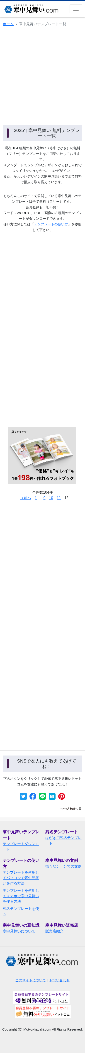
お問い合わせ (59, 980)
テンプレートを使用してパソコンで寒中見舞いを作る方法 (21, 877)
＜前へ (25, 498)
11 (59, 498)
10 (51, 498)
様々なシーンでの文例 (63, 866)
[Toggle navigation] (76, 8)
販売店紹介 (54, 931)
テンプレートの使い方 (51, 224)
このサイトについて (30, 980)
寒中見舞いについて (19, 931)
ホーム (8, 24)
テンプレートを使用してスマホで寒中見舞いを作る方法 (21, 896)
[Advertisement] (42, 75)
